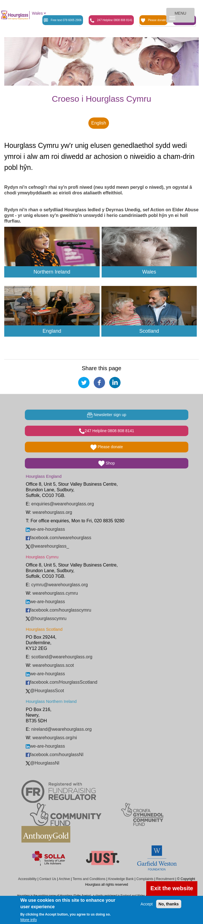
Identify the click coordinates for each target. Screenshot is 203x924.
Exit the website (171, 888)
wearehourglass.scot (53, 665)
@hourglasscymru (46, 618)
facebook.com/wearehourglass (58, 537)
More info (28, 920)
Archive (64, 879)
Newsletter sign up (106, 415)
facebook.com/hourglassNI (54, 754)
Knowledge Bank (121, 879)
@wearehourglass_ (47, 546)
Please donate (153, 20)
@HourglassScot (45, 690)
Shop (106, 463)
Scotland (149, 331)
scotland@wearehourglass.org (61, 656)
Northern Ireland (52, 272)
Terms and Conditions (89, 879)
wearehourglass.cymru (55, 593)
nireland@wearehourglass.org (61, 729)
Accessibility (27, 879)
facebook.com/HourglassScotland (61, 682)
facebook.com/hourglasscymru (58, 610)
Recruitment (165, 879)
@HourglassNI (42, 763)
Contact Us (47, 879)
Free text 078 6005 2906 (63, 20)
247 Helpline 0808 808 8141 (111, 20)
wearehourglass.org (52, 512)
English (98, 123)
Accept (147, 904)
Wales (37, 13)
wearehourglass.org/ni (54, 737)
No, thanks (169, 904)
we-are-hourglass (45, 529)
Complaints (144, 879)
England (52, 331)
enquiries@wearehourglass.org (62, 503)
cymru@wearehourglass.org (59, 584)
